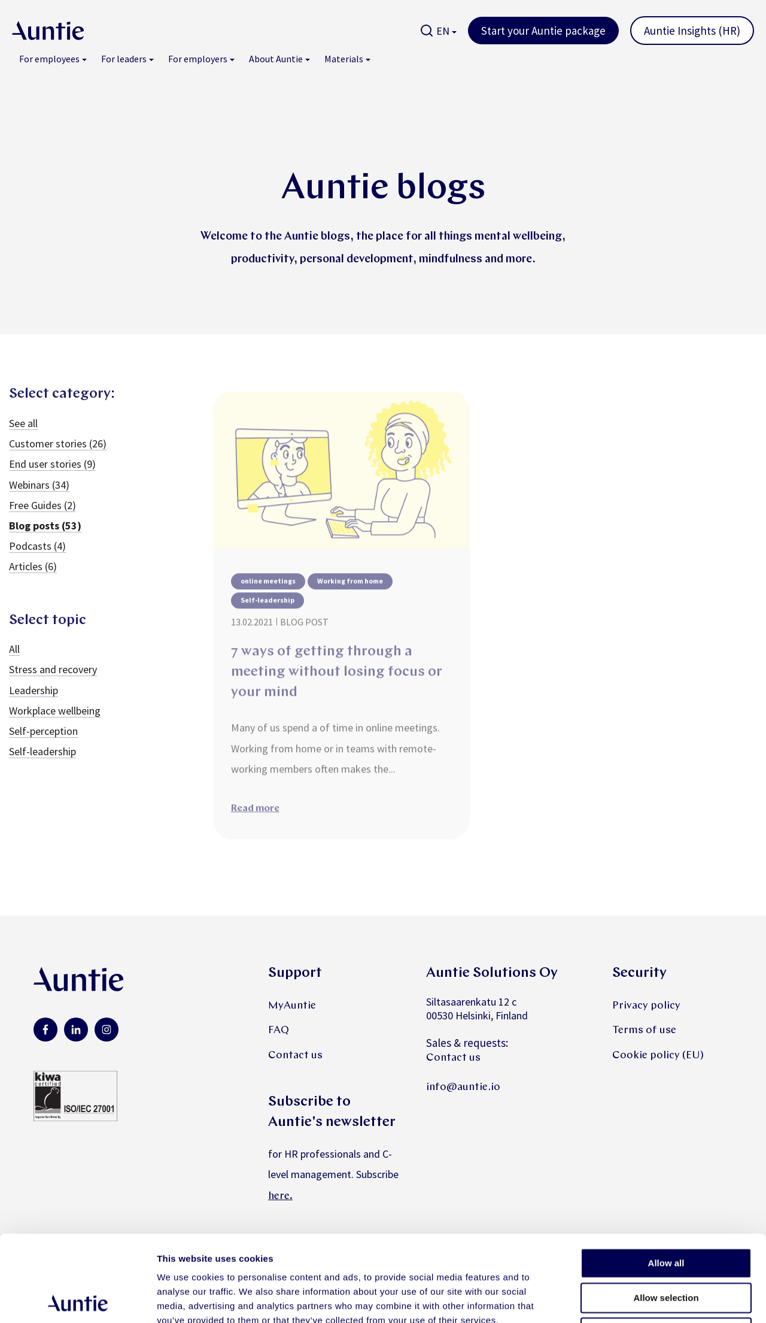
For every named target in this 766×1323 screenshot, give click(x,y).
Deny (666, 1246)
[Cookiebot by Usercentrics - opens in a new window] (77, 1300)
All (14, 663)
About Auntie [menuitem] (276, 59)
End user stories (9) (52, 478)
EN (442, 31)
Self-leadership (42, 765)
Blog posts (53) (45, 539)
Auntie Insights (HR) (692, 30)
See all (23, 437)
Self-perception (43, 745)
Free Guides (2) (42, 518)
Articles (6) (33, 580)
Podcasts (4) (37, 560)
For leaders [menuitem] (124, 59)
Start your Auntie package (543, 30)
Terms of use (644, 1030)
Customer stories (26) (58, 457)
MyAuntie (292, 1006)
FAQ (278, 1030)
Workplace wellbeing (55, 724)
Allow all (666, 1176)
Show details (628, 1299)
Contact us (295, 1055)
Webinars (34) (39, 498)
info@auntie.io (463, 1087)
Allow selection (665, 1211)
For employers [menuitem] (197, 59)
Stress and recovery (53, 683)
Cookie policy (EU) (658, 1055)
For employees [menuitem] (49, 59)
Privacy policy (646, 1006)
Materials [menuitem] (343, 59)
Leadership (33, 703)
